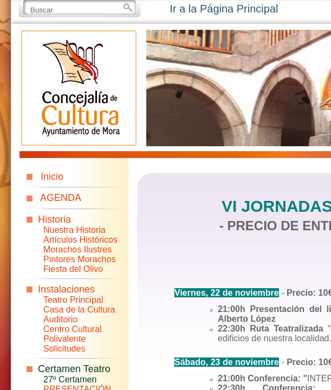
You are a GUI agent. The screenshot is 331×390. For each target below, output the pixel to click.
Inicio (52, 176)
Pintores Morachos (79, 259)
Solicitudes (64, 348)
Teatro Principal (73, 299)
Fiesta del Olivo (73, 269)
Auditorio (60, 319)
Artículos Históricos (80, 239)
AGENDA (60, 197)
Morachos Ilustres (77, 249)
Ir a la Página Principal (224, 9)
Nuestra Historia (74, 230)
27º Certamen (69, 379)
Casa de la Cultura (79, 309)
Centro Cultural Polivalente (72, 333)
